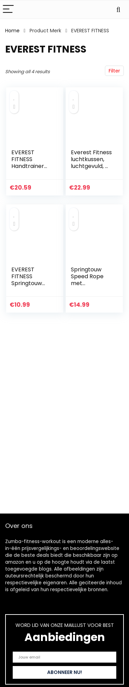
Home (12, 30)
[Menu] (8, 9)
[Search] (118, 9)
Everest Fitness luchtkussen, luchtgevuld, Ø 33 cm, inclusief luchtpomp (91, 166)
